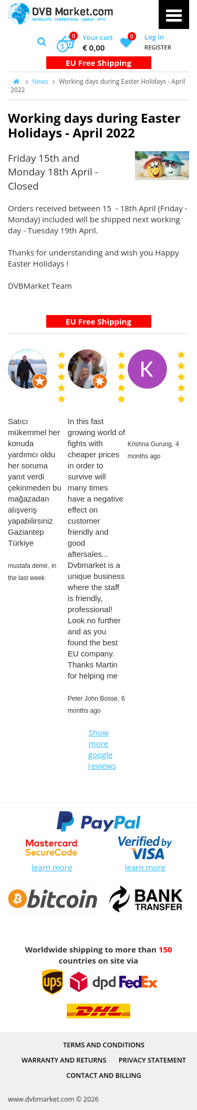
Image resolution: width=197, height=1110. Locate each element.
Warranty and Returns (64, 1060)
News (40, 81)
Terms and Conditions (103, 1044)
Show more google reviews (99, 749)
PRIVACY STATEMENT (152, 1060)
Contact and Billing (103, 1075)
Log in (154, 37)
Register (157, 47)
